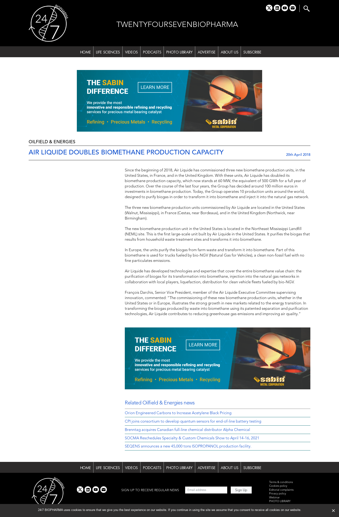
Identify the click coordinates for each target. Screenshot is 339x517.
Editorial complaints (281, 490)
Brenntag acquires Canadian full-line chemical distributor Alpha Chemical (187, 430)
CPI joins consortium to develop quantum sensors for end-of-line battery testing (193, 422)
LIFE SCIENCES (108, 52)
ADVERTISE (207, 52)
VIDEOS (131, 52)
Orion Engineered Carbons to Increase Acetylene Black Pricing (178, 413)
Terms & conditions (281, 482)
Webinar (274, 497)
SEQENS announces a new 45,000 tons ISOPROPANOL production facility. (188, 446)
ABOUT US (229, 52)
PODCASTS (152, 52)
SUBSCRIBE (252, 52)
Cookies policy (278, 486)
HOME (85, 52)
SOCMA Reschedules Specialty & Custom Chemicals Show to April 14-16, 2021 (192, 438)
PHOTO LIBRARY (179, 52)
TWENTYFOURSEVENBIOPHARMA (177, 25)
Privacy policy (277, 493)
